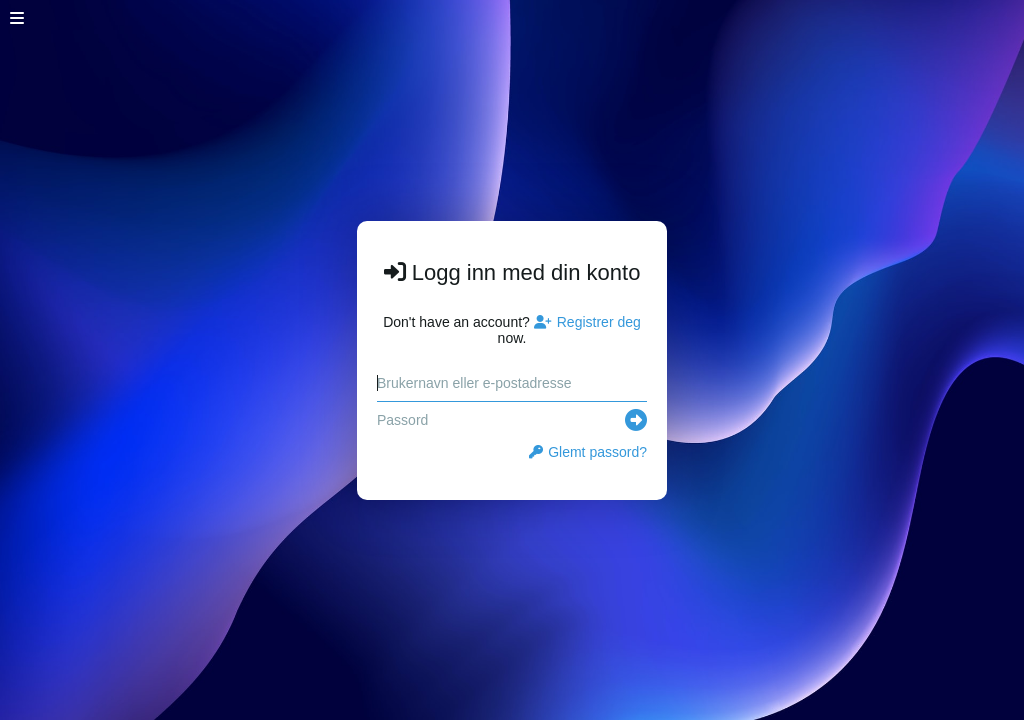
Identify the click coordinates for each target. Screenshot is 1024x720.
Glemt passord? (588, 452)
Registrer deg (587, 322)
